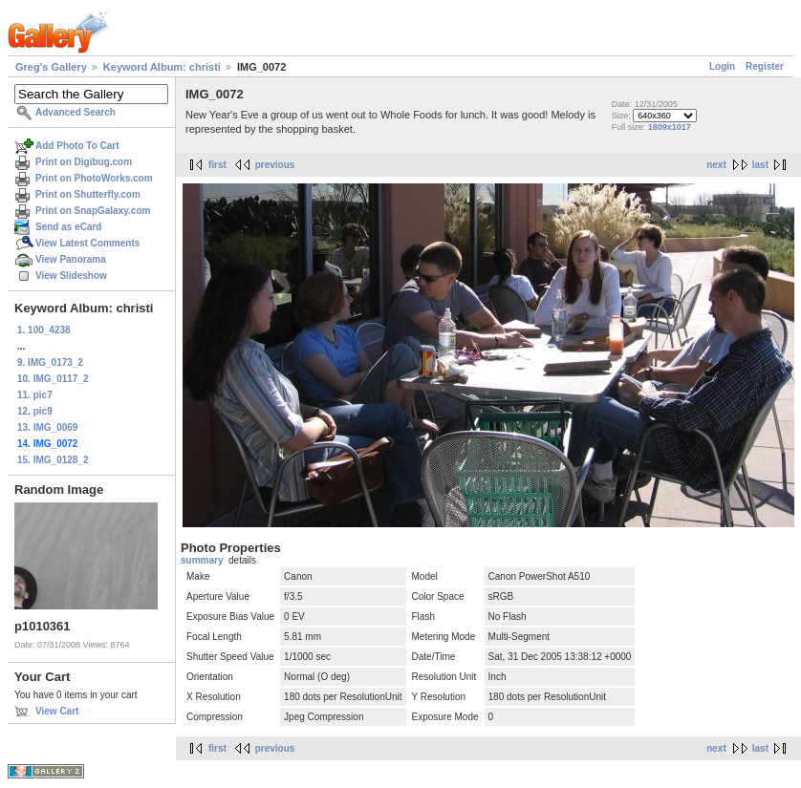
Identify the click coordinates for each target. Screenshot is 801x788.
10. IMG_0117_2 (53, 378)
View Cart (56, 711)
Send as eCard (68, 227)
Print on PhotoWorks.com (94, 178)
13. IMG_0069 (47, 427)
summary (202, 560)
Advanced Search (75, 112)
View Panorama (70, 259)
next (716, 165)
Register (765, 66)
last (760, 165)
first (217, 165)
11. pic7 (35, 395)
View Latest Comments (87, 243)
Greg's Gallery (51, 67)
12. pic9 (35, 411)
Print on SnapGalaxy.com (92, 210)
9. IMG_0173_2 (50, 362)
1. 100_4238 (44, 330)
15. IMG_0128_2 (53, 460)
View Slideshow (71, 275)
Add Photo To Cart (77, 145)
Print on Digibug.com (83, 162)
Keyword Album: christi (162, 67)
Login (722, 66)
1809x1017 (669, 127)
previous (275, 165)
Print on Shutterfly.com (88, 194)
